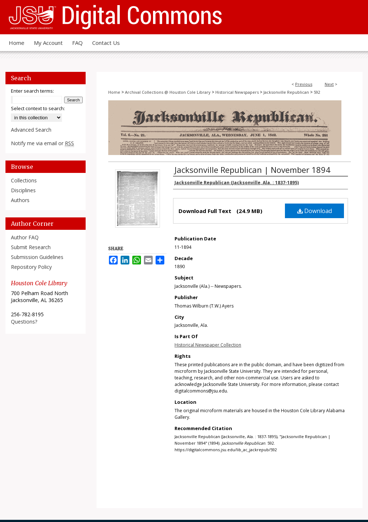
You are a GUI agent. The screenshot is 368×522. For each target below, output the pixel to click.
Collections (24, 180)
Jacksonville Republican (286, 92)
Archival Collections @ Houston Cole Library (168, 92)
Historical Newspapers (237, 92)
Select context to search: (38, 108)
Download (314, 211)
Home (114, 92)
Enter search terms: (32, 91)
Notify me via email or (42, 143)
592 (317, 92)
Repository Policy (31, 266)
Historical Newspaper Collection (208, 345)
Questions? (24, 321)
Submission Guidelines (37, 257)
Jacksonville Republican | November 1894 (252, 169)
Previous (303, 84)
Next (329, 84)
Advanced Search (31, 129)
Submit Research (31, 247)
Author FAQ (25, 237)
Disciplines (23, 190)
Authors (20, 200)
